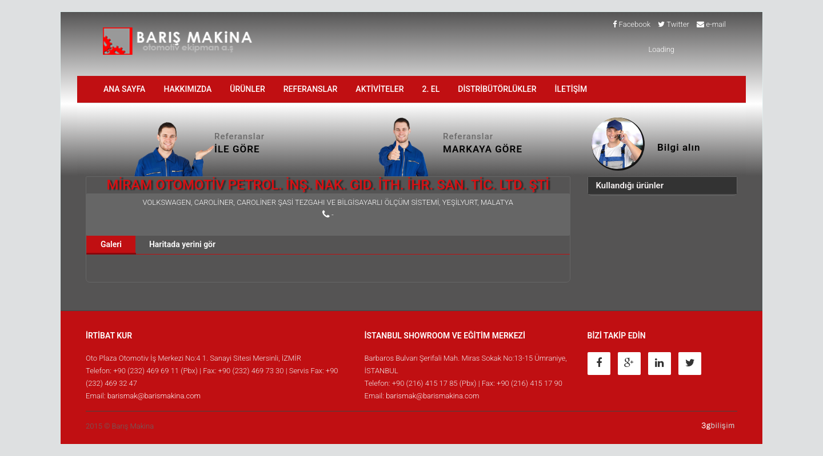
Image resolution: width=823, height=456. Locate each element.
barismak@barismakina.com (154, 396)
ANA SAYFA (124, 89)
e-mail (711, 24)
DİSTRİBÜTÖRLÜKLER (497, 89)
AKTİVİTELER (379, 89)
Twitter (673, 24)
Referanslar (310, 89)
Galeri (111, 244)
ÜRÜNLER (247, 89)
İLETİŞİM (571, 89)
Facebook (631, 24)
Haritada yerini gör (182, 244)
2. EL (431, 89)
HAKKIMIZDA (187, 89)
